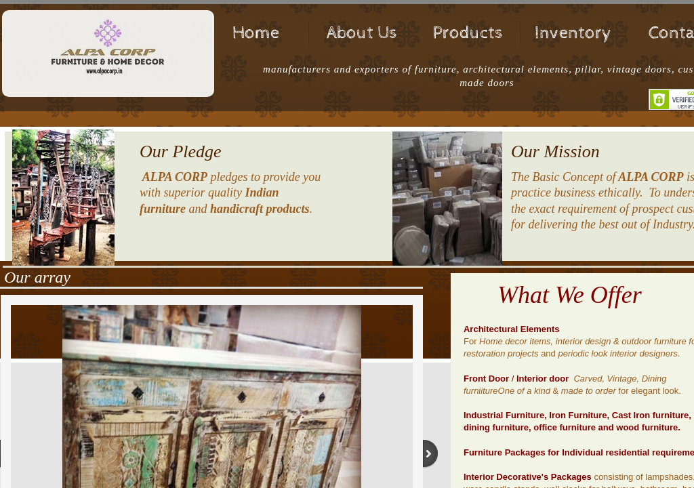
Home (255, 32)
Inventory (573, 32)
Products (467, 32)
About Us (362, 32)
